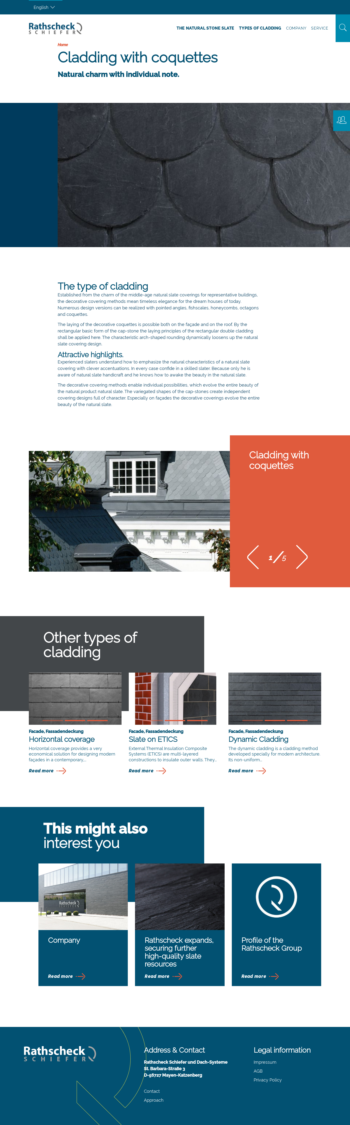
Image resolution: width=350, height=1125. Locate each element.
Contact (152, 1091)
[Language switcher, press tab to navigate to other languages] (45, 7)
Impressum (265, 1062)
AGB (258, 1071)
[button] (252, 559)
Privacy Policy (268, 1079)
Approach (154, 1100)
